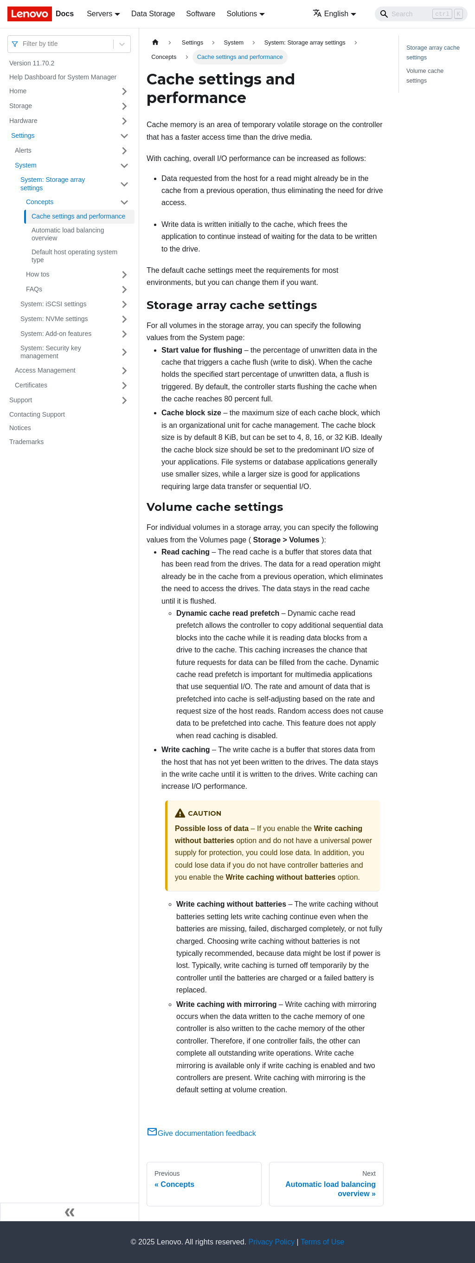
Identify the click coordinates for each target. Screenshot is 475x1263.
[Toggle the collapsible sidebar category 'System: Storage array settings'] (124, 184)
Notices (20, 428)
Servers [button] (99, 14)
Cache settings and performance (78, 216)
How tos (38, 274)
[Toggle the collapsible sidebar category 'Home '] (124, 91)
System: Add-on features (55, 333)
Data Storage (153, 14)
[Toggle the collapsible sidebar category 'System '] (124, 165)
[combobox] (24, 44)
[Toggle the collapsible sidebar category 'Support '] (124, 400)
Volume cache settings (424, 75)
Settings (21, 135)
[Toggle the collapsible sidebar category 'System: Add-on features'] (124, 334)
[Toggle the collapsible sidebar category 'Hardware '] (124, 121)
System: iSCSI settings (53, 304)
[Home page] (155, 42)
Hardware (23, 120)
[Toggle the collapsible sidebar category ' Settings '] (124, 136)
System (26, 165)
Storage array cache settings (433, 52)
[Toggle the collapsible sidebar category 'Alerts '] (124, 150)
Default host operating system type (74, 256)
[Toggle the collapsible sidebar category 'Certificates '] (124, 385)
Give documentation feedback (201, 1133)
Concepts (39, 202)
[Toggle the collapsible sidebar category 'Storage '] (124, 106)
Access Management (45, 370)
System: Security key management (50, 352)
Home (17, 91)
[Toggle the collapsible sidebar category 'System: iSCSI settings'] (124, 304)
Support (20, 400)
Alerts (23, 150)
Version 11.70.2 (31, 63)
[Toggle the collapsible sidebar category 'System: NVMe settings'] (124, 319)
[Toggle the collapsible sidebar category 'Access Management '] (124, 370)
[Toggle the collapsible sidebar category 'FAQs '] (124, 289)
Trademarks (26, 441)
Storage (20, 106)
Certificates (31, 385)
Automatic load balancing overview (68, 234)
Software (200, 14)
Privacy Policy (272, 1242)
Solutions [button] (241, 14)
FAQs (34, 289)
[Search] (421, 13)
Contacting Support (37, 414)
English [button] (330, 14)
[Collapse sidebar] (69, 1212)
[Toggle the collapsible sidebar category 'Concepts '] (124, 202)
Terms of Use (322, 1242)
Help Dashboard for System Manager (62, 77)
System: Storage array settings (52, 184)
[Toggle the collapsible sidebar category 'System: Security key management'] (124, 352)
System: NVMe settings (54, 318)
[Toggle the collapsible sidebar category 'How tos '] (124, 274)
